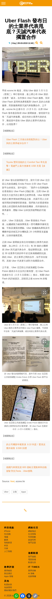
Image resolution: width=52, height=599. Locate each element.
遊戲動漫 (33, 553)
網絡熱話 (32, 531)
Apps (23, 492)
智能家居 (8, 542)
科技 (6, 545)
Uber (6, 492)
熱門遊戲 (32, 556)
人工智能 (8, 551)
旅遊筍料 (32, 540)
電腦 (6, 537)
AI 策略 (31, 573)
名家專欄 (32, 576)
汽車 (6, 548)
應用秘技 (8, 570)
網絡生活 (33, 527)
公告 (15, 492)
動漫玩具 (32, 562)
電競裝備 (32, 559)
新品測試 (8, 573)
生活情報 (32, 534)
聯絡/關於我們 (10, 590)
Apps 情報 (8, 576)
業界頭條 (32, 570)
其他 (6, 581)
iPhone (7, 531)
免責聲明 (8, 587)
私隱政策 (8, 584)
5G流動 (7, 534)
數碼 (6, 540)
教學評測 (9, 567)
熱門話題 (32, 542)
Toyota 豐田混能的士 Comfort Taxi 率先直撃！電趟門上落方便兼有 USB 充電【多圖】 (26, 166)
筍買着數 (32, 537)
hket (12, 481)
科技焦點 (9, 527)
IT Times (34, 567)
